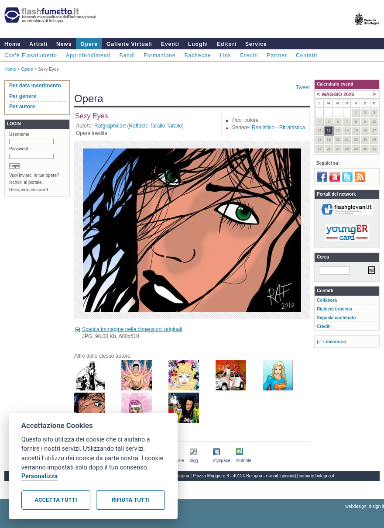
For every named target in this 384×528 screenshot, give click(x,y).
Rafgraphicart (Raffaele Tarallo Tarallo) (139, 126)
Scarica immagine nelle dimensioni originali (132, 329)
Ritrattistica (292, 127)
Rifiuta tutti (131, 500)
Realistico (263, 127)
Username (19, 134)
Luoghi (198, 44)
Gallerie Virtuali (129, 44)
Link (225, 55)
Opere (89, 44)
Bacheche (197, 55)
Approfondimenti (88, 55)
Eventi (170, 44)
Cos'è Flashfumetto (30, 55)
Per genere (22, 96)
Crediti (249, 55)
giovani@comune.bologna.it (308, 475)
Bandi (127, 55)
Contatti (306, 55)
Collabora (327, 300)
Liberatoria (334, 341)
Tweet (303, 87)
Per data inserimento (35, 86)
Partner (277, 55)
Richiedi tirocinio (334, 309)
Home (12, 44)
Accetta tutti (55, 500)
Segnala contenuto (336, 317)
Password (18, 148)
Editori (227, 44)
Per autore (22, 107)
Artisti (38, 44)
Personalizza (39, 476)
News (64, 44)
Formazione (159, 55)
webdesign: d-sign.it (365, 506)
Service (256, 44)
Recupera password (28, 189)
